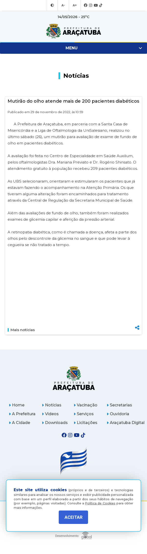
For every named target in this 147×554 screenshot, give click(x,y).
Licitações (85, 422)
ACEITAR (73, 517)
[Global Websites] (73, 534)
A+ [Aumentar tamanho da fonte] (74, 5)
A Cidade (19, 422)
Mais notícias (21, 330)
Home (16, 405)
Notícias (51, 405)
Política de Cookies (100, 500)
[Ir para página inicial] (73, 31)
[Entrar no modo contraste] (53, 5)
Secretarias (119, 405)
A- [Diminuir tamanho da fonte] (63, 5)
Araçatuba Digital (126, 422)
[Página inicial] (73, 378)
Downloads (55, 422)
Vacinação (85, 405)
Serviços (84, 414)
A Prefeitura (22, 414)
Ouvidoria (118, 414)
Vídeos (50, 414)
